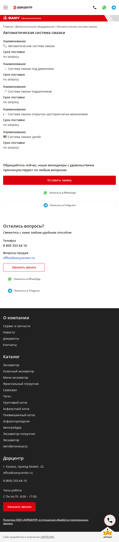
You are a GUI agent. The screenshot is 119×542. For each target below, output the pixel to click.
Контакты (10, 345)
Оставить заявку (59, 180)
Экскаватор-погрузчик (19, 434)
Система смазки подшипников (27, 91)
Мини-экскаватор (15, 377)
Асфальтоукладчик (16, 421)
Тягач (7, 396)
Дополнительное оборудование (35, 26)
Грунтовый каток (15, 402)
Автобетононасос (15, 446)
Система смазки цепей (22, 137)
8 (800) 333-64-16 (15, 481)
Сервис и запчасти (16, 326)
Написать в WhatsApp (59, 193)
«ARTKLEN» (47, 537)
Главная (8, 26)
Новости (9, 332)
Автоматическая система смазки (29, 46)
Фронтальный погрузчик (21, 384)
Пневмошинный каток (19, 415)
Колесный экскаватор (18, 371)
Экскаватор (11, 365)
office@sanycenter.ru (19, 258)
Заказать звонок (24, 267)
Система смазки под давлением (28, 69)
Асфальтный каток (16, 409)
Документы (11, 338)
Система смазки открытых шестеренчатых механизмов (45, 114)
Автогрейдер (12, 427)
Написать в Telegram (60, 205)
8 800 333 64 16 (15, 245)
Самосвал (10, 390)
